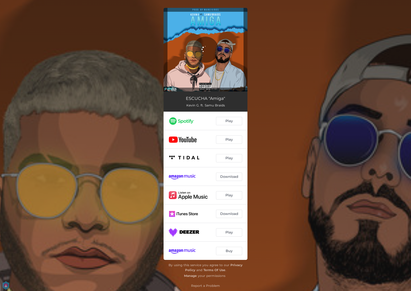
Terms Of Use (214, 270)
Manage (190, 276)
